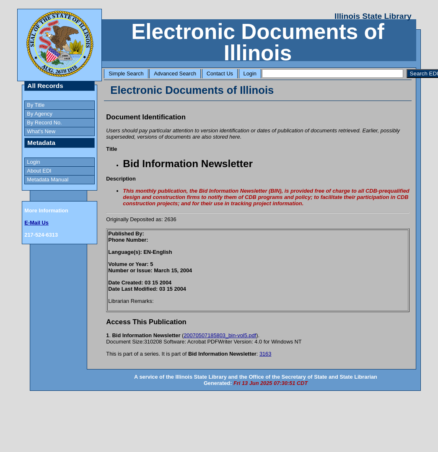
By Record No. (44, 122)
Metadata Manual (47, 179)
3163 (265, 354)
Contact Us (220, 73)
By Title (35, 105)
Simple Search (126, 73)
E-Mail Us (36, 223)
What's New (41, 131)
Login (250, 73)
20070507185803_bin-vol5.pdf (220, 335)
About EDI (39, 171)
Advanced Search (175, 73)
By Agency (39, 114)
